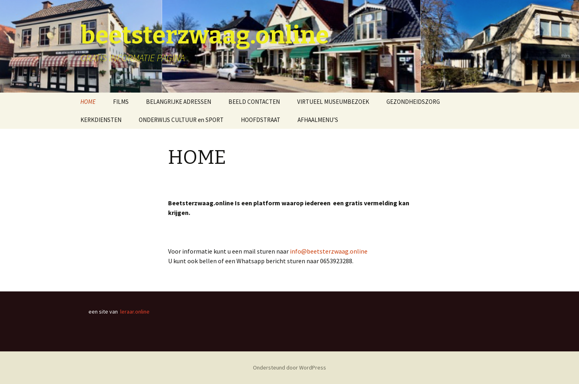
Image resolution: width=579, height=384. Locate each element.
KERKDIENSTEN (100, 120)
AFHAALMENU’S (318, 120)
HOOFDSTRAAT (260, 120)
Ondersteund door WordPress (289, 367)
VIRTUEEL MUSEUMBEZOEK (333, 101)
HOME (88, 101)
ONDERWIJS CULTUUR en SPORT (181, 120)
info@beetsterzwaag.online (329, 251)
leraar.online (135, 311)
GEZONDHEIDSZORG (413, 101)
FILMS (121, 101)
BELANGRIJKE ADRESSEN (178, 101)
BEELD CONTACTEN (254, 101)
